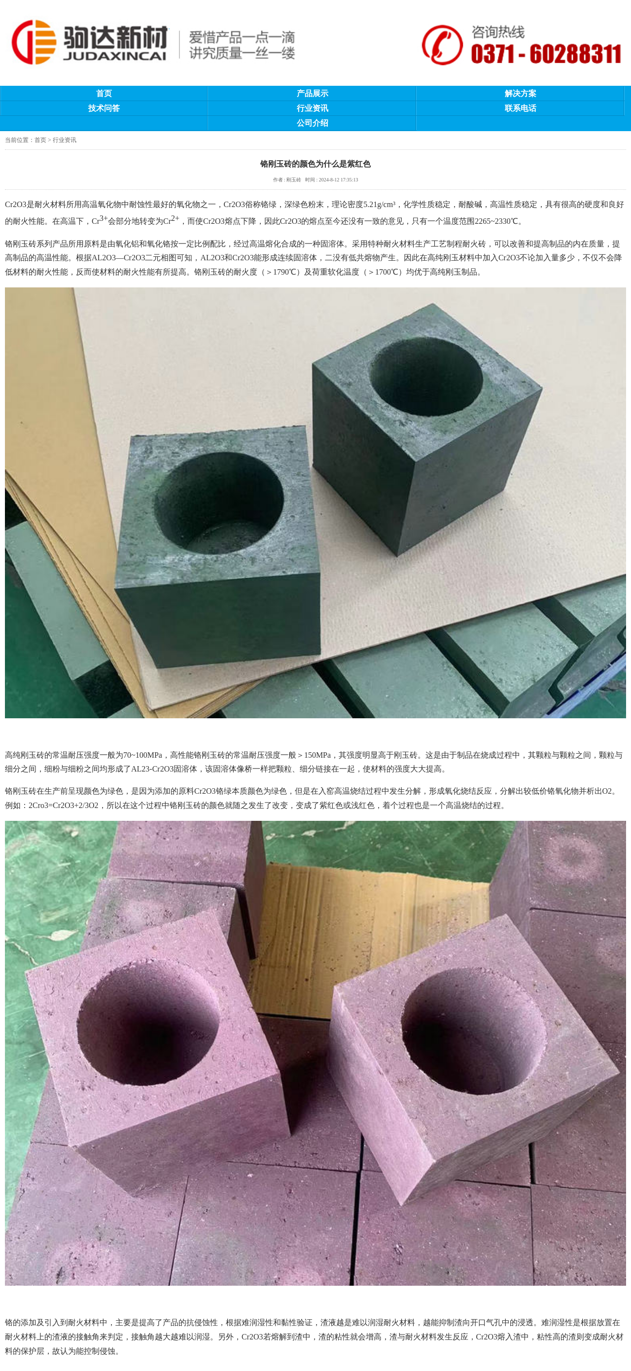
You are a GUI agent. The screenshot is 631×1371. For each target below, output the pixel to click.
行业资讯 (312, 108)
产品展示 (312, 93)
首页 (104, 93)
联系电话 (520, 108)
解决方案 (520, 93)
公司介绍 (312, 123)
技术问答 (104, 108)
